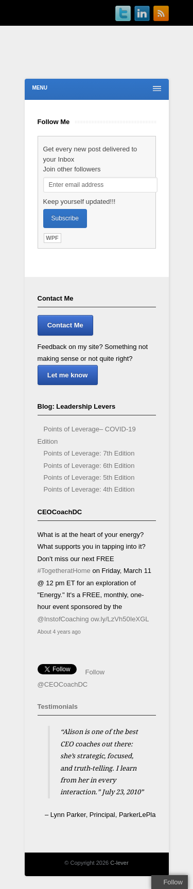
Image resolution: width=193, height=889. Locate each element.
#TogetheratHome (64, 570)
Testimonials (58, 706)
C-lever (119, 863)
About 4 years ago (59, 632)
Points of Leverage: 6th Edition (89, 465)
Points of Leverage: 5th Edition (89, 477)
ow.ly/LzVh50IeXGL (120, 619)
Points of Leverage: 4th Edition (89, 489)
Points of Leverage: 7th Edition (89, 453)
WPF (52, 238)
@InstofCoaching (63, 619)
